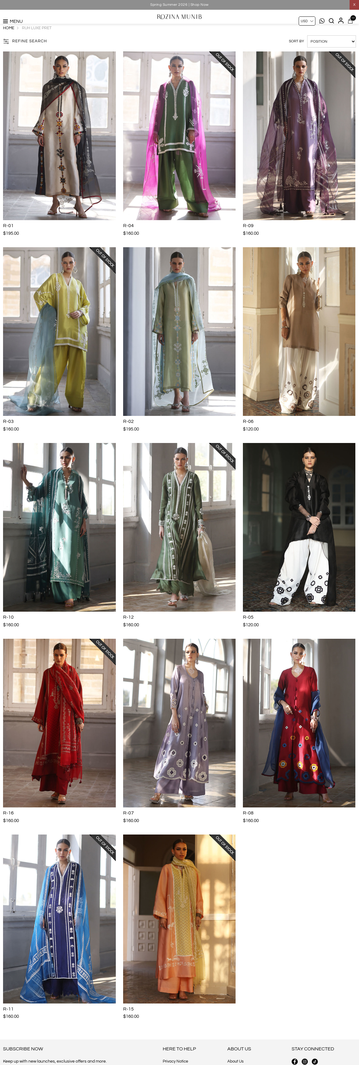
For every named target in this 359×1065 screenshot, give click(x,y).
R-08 (248, 826)
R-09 (248, 239)
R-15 (128, 1022)
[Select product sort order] (331, 55)
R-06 (248, 434)
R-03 (8, 434)
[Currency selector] (307, 21)
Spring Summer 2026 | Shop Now (179, 5)
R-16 (8, 826)
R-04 (128, 239)
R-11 (8, 1022)
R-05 (248, 630)
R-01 (8, 239)
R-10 (8, 630)
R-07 (128, 826)
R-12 (128, 630)
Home (8, 41)
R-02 (128, 434)
